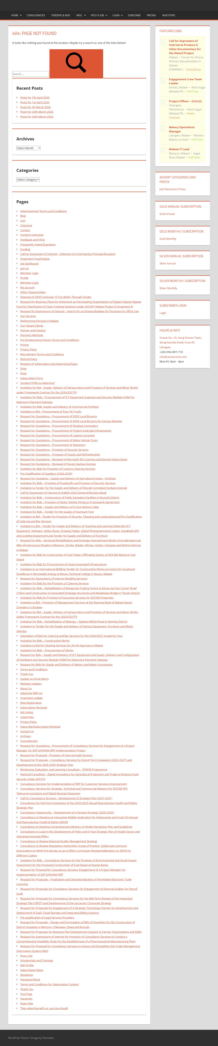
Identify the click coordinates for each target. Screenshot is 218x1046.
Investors (168, 15)
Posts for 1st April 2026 (34, 102)
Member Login (29, 273)
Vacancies (26, 998)
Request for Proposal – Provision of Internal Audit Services (56, 755)
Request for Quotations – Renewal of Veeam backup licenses (58, 464)
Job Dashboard (29, 263)
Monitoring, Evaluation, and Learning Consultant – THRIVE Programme (63, 769)
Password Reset (30, 979)
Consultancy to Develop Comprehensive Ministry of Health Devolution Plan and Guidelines (76, 827)
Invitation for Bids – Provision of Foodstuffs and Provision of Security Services (68, 483)
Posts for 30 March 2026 (35, 107)
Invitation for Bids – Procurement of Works (46, 650)
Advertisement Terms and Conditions (43, 211)
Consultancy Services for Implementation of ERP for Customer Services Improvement (73, 784)
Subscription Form (31, 378)
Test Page (26, 994)
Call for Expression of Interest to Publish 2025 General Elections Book (63, 493)
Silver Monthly (168, 288)
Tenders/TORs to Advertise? (37, 383)
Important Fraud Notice (35, 259)
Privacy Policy (28, 349)
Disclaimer (26, 975)
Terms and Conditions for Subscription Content (49, 984)
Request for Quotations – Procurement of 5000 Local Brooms (58, 416)
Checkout (26, 225)
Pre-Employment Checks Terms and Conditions (49, 340)
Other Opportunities (33, 292)
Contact (25, 230)
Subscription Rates (31, 970)
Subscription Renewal (33, 707)
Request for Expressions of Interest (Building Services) (54, 578)
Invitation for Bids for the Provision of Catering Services (54, 583)
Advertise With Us (31, 693)
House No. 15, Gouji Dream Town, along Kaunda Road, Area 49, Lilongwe (181, 342)
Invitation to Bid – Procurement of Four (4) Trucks (50, 411)
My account (27, 287)
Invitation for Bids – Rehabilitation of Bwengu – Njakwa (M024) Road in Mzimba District (73, 621)
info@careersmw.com (173, 357)
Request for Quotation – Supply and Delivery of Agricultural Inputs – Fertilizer (68, 478)
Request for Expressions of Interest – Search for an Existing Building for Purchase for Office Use (79, 311)
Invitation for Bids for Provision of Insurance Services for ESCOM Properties (67, 597)
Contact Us (27, 731)
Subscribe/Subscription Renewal (40, 726)
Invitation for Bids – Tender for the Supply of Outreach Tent (57, 512)
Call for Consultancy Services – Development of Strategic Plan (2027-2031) (66, 798)
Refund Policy (28, 359)
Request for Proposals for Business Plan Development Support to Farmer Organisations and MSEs (81, 932)
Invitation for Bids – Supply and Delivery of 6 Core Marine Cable (59, 507)
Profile (24, 278)
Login (117, 15)
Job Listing (26, 712)
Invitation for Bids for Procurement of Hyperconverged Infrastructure (63, 564)
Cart (23, 220)
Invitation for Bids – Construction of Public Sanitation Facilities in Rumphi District (69, 497)
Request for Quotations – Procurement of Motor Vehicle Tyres (59, 440)
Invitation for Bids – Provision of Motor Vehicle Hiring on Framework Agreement (70, 502)
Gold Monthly (168, 239)
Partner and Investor (33, 330)
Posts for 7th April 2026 (35, 97)
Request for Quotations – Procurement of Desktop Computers (59, 426)
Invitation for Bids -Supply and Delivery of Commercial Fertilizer (59, 407)
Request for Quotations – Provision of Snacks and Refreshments (60, 454)
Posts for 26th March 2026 (36, 112)
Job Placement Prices (173, 189)
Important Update (31, 698)
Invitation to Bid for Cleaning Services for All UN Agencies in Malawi (61, 645)
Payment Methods (31, 335)
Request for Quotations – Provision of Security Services (54, 450)
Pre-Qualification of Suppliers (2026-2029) (46, 473)
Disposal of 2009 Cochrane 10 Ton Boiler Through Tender (56, 297)
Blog (23, 216)
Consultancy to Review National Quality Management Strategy (58, 841)
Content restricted (31, 235)
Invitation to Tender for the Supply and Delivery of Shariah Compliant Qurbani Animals (73, 488)
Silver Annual (168, 263)
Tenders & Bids (60, 15)
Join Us (24, 268)
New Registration (31, 703)
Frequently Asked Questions (38, 244)
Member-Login (29, 282)
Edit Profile (27, 965)
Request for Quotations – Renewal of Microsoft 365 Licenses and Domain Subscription (73, 459)
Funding (25, 249)
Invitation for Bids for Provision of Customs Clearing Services (57, 469)
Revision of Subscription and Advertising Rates (49, 364)
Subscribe (134, 15)
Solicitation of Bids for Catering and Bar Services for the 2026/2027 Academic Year (71, 636)
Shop (23, 368)
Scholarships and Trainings (36, 960)
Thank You (26, 674)
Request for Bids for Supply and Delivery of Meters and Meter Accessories (66, 664)
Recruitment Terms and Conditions (42, 354)
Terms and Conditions (34, 669)
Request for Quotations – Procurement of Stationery (53, 445)
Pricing (151, 15)
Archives (25, 736)
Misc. (81, 15)
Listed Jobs (27, 717)
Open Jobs (26, 1003)
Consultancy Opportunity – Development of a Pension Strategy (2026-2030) (67, 812)
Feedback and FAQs (32, 239)
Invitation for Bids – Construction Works (45, 640)
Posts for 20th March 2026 (36, 116)
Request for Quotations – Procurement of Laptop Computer (57, 435)
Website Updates (31, 683)
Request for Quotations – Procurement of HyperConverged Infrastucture (65, 430)
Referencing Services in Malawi (39, 321)
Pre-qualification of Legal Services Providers (47, 917)
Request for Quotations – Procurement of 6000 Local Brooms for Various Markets (71, 421)
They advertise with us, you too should (44, 1008)
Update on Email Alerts (34, 679)
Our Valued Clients (31, 325)
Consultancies (36, 15)
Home (16, 15)
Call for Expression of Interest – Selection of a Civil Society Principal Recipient (68, 254)
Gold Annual (167, 214)
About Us (26, 688)
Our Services (28, 316)
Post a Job (99, 15)
